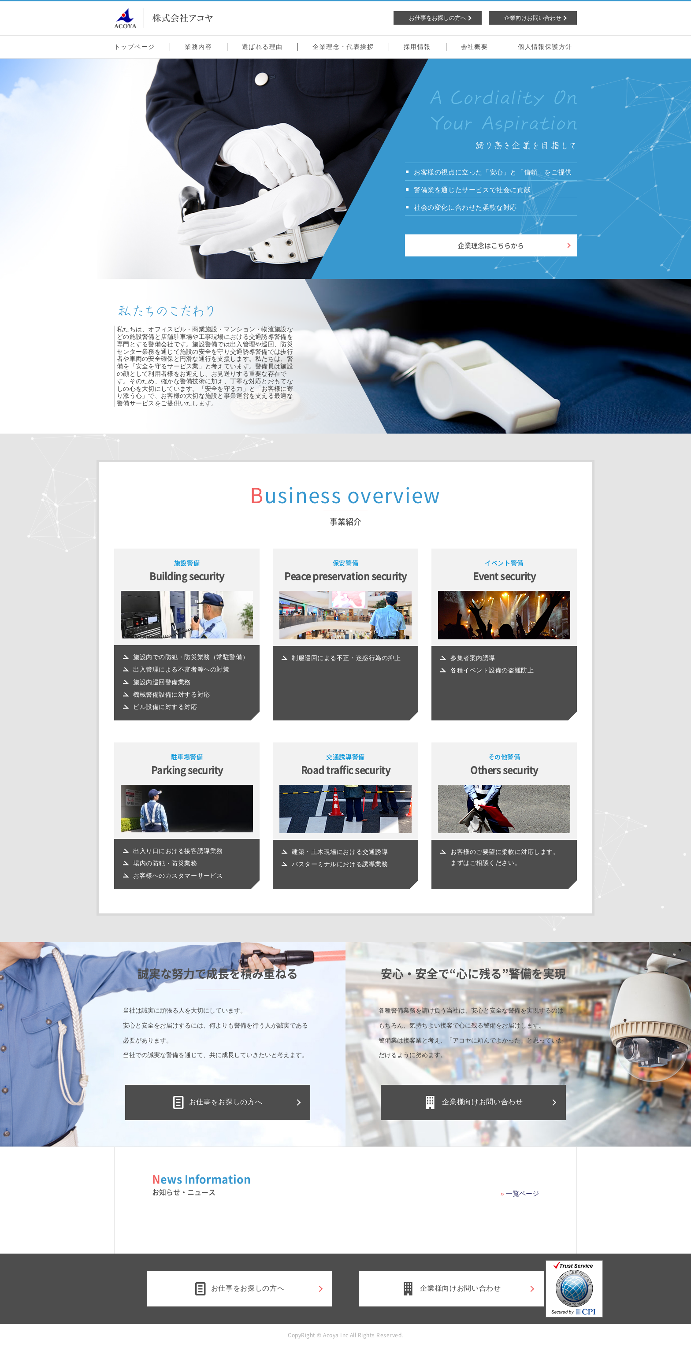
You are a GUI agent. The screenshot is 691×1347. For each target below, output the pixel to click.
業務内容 (198, 46)
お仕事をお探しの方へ (217, 1102)
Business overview (345, 496)
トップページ (134, 46)
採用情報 (417, 46)
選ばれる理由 (262, 46)
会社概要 (474, 46)
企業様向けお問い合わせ (473, 1102)
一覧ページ (522, 1193)
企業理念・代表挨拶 (343, 46)
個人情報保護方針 (545, 46)
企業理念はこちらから (491, 245)
